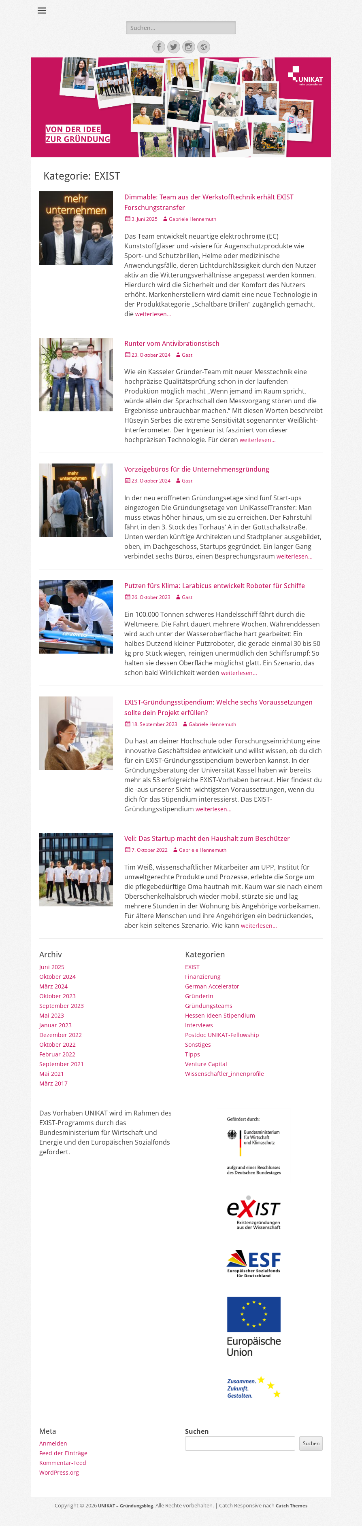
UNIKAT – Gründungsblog (122, 1517)
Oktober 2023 (60, 1007)
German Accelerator (216, 998)
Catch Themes (297, 1517)
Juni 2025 (53, 978)
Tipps (193, 1066)
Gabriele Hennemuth (203, 222)
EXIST (193, 978)
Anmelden (54, 1455)
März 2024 (55, 998)
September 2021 (64, 1075)
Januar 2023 (57, 1037)
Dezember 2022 (63, 1046)
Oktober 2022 (60, 1056)
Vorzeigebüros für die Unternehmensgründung (210, 471)
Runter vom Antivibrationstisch (181, 346)
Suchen (197, 1443)
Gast (195, 357)
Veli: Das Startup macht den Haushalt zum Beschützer (222, 850)
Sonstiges (200, 1056)
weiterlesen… (155, 316)
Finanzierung (205, 988)
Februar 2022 (59, 1066)
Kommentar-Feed (66, 1474)
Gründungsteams (212, 1017)
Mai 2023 (52, 1027)
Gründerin (201, 1007)
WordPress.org (62, 1484)
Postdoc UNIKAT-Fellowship (227, 1046)
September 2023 (64, 1017)
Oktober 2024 (60, 988)
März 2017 (55, 1095)
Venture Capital (208, 1075)
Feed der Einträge (66, 1464)
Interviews (200, 1037)
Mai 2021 (52, 1085)
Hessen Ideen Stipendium (224, 1027)
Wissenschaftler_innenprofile (229, 1085)
